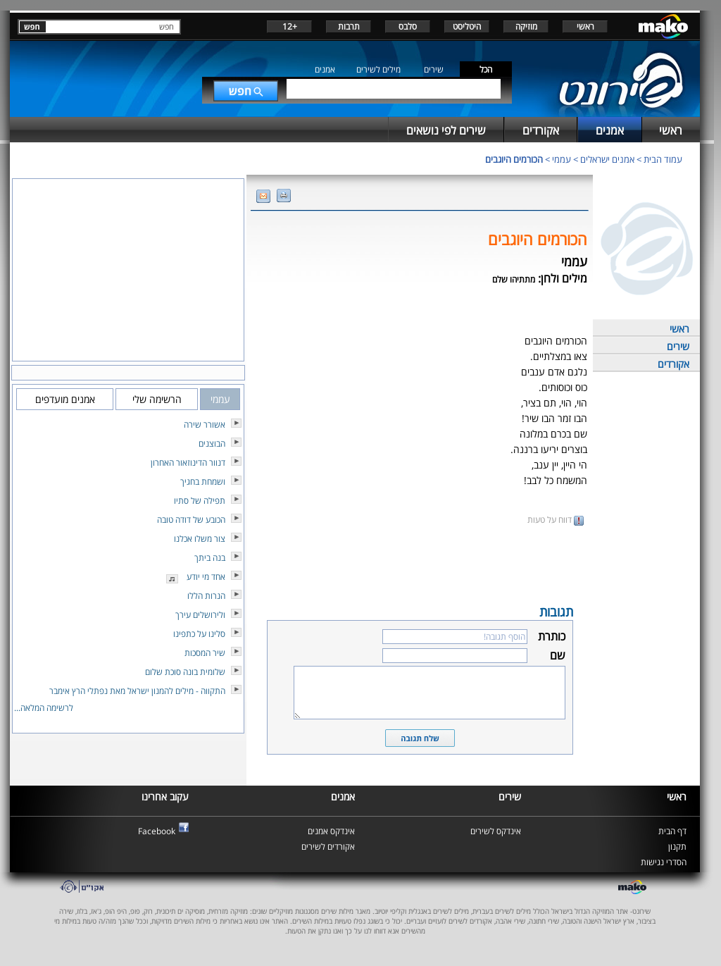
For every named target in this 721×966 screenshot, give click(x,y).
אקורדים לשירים (328, 847)
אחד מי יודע (206, 577)
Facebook (156, 831)
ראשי (585, 26)
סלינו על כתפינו (199, 634)
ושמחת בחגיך (202, 482)
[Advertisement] (419, 564)
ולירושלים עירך (200, 615)
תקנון (677, 847)
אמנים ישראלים (607, 159)
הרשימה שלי (157, 399)
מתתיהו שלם (513, 279)
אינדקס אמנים (331, 831)
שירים (434, 69)
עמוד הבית (663, 159)
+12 (289, 26)
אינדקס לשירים (495, 831)
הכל (485, 69)
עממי (561, 159)
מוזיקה (526, 26)
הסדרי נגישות (663, 862)
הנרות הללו (206, 596)
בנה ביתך (209, 558)
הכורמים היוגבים (514, 159)
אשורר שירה (204, 425)
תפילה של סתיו (199, 501)
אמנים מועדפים (65, 399)
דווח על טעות (555, 520)
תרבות (349, 26)
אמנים (325, 69)
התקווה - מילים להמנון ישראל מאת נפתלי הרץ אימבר (137, 691)
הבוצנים (212, 444)
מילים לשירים (378, 69)
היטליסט (467, 26)
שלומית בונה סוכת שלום (185, 672)
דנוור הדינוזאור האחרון (188, 463)
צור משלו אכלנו (199, 539)
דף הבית (672, 831)
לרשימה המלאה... (43, 708)
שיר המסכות (204, 653)
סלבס (408, 26)
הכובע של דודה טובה (191, 520)
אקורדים (673, 364)
